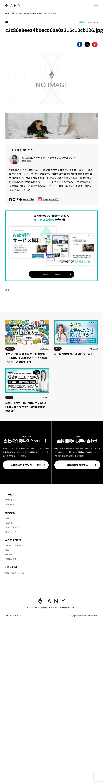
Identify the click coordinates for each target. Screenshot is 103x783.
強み (7, 550)
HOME (7, 13)
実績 (7, 518)
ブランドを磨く (11, 504)
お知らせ (9, 523)
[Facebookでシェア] (79, 44)
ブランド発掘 (10, 500)
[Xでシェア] (87, 44)
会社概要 (9, 554)
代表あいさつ (10, 559)
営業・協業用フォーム (14, 573)
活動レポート (10, 531)
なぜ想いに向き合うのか (15, 545)
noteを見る (21, 199)
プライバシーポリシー (13, 615)
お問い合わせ (11, 567)
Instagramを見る (48, 199)
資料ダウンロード (51, 274)
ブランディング (11, 527)
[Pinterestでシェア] (95, 44)
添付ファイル (17, 13)
